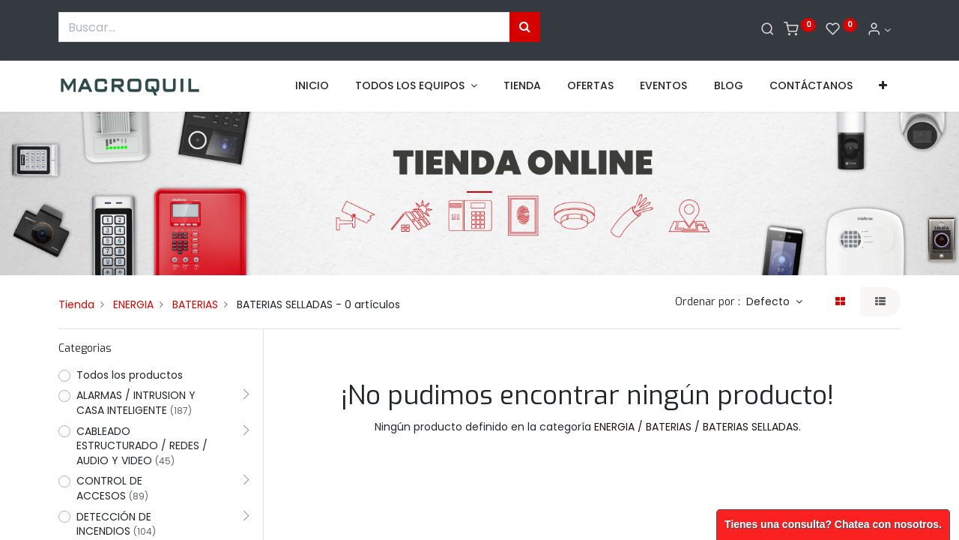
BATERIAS (195, 304)
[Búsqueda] (524, 27)
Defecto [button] (769, 301)
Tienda (76, 304)
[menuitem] (312, 86)
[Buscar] (767, 30)
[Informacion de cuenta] (879, 30)
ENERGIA (133, 304)
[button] (883, 86)
